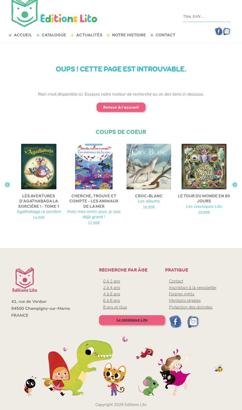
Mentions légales (185, 300)
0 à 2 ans (111, 281)
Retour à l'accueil (121, 107)
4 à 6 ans (111, 294)
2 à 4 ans (111, 288)
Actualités (89, 35)
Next (234, 185)
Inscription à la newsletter (193, 288)
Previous (7, 185)
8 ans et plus (115, 307)
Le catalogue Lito (132, 319)
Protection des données (191, 307)
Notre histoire (129, 35)
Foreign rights (181, 294)
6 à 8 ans (111, 300)
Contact (165, 35)
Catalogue (54, 35)
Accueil (23, 35)
